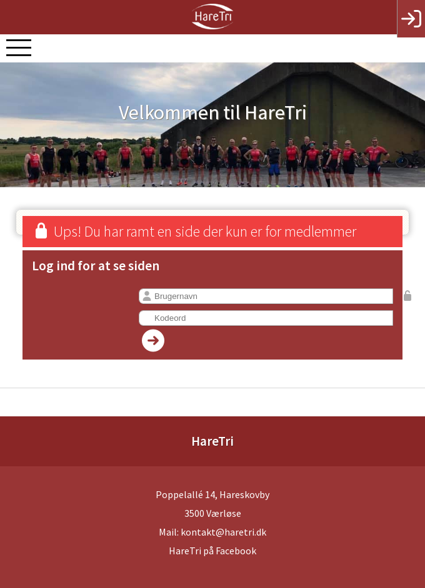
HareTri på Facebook (212, 550)
